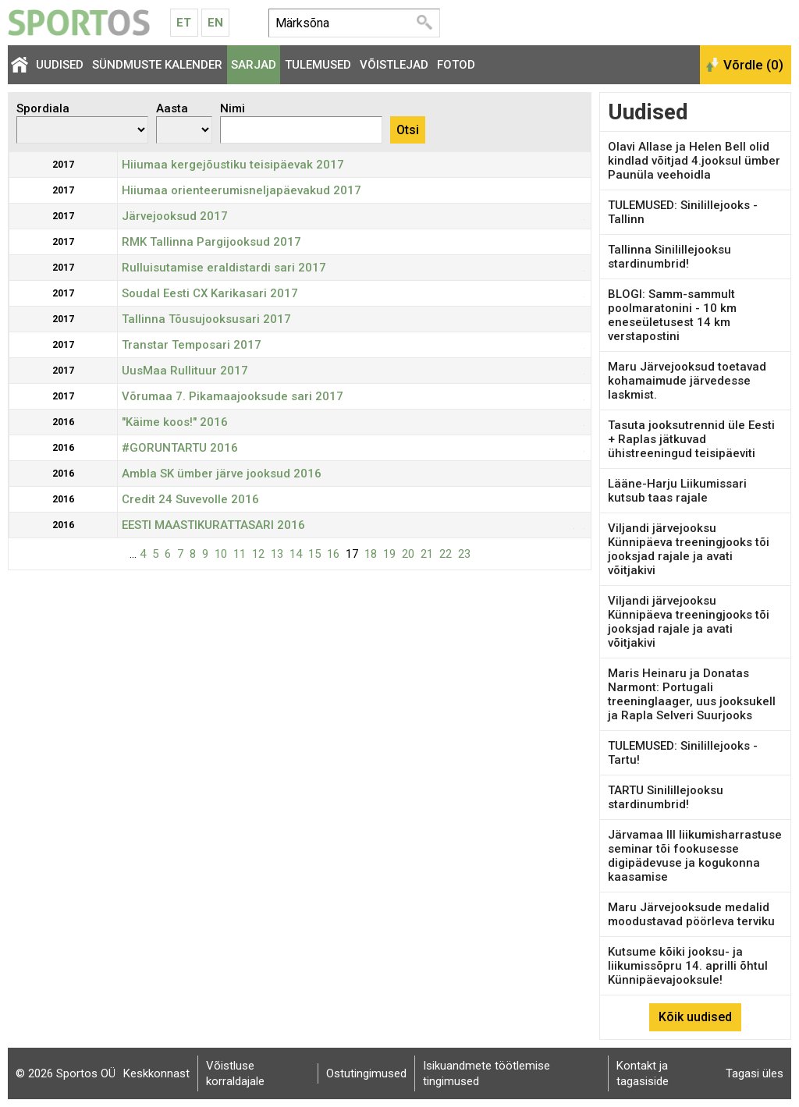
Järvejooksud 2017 (175, 216)
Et (183, 23)
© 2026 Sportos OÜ (65, 1073)
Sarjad (253, 65)
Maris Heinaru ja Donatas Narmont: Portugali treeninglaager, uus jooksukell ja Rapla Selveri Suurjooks (692, 694)
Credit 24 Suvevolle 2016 (190, 499)
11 (239, 554)
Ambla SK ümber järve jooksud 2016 (221, 474)
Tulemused (318, 65)
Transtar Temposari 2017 (191, 345)
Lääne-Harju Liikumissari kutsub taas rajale (677, 491)
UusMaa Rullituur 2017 (185, 371)
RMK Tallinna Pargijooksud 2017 (211, 242)
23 (464, 554)
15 (314, 554)
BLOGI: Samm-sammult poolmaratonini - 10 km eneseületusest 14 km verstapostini (672, 315)
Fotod (456, 65)
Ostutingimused (366, 1073)
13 (277, 554)
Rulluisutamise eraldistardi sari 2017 (224, 268)
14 (295, 554)
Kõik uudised (695, 1016)
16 (333, 554)
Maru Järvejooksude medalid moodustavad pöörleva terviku (691, 914)
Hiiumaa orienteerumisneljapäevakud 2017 (241, 190)
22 (445, 554)
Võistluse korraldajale (235, 1073)
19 (389, 554)
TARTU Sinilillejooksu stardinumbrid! (665, 797)
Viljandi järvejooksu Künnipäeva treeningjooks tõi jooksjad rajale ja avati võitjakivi (688, 549)
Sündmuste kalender (157, 65)
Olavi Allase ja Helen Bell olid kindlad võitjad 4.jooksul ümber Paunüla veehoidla (694, 161)
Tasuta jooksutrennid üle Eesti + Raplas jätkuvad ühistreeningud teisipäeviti (691, 439)
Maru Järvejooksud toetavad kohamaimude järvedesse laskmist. (687, 381)
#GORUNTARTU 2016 (180, 448)
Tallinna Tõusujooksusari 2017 (206, 319)
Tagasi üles (754, 1073)
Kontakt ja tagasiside (642, 1073)
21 (427, 554)
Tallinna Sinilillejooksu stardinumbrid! (669, 257)
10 (221, 554)
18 (370, 554)
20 (408, 554)
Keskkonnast (156, 1073)
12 (258, 554)
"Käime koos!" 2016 (175, 422)
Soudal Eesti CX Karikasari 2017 (210, 293)
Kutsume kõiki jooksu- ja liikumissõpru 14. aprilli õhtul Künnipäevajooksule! (688, 966)
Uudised (59, 65)
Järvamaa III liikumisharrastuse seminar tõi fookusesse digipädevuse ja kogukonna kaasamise (695, 856)
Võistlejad (394, 65)
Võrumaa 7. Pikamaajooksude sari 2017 (232, 396)
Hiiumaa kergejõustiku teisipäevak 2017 (233, 165)
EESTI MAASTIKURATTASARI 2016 (213, 525)
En (215, 23)
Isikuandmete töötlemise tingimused (486, 1073)
